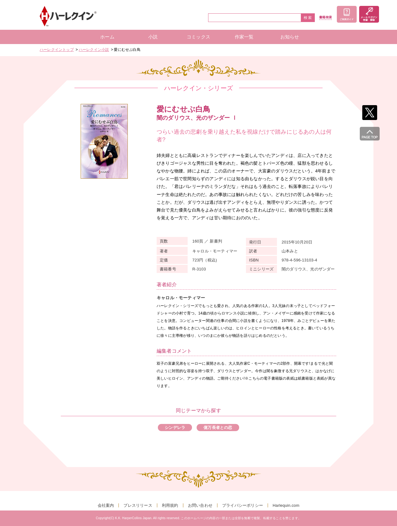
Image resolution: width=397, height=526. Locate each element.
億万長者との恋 (217, 427)
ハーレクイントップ (57, 49)
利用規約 (170, 505)
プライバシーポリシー (242, 505)
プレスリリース (137, 505)
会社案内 (106, 505)
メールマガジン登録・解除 (369, 14)
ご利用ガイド (347, 14)
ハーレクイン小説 (94, 49)
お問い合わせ (200, 505)
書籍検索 (325, 17)
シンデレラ (175, 427)
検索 (308, 18)
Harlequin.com (286, 505)
